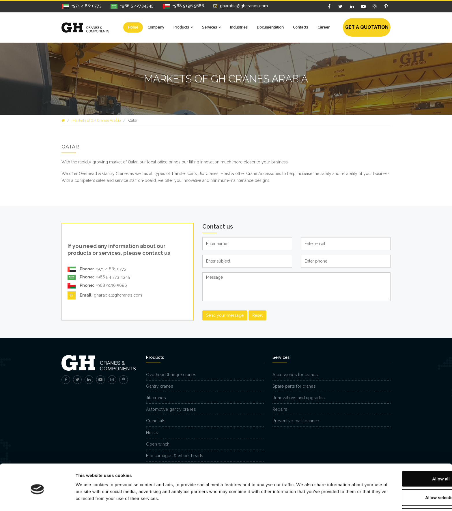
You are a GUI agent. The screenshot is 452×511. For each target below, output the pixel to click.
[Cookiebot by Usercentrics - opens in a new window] (37, 499)
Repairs (279, 409)
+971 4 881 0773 (97, 269)
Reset (257, 315)
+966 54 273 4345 (99, 277)
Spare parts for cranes (294, 386)
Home (133, 27)
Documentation (270, 27)
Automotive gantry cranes (171, 409)
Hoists (152, 432)
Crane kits (155, 420)
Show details (302, 496)
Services (209, 27)
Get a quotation (367, 27)
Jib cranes (156, 397)
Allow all (404, 457)
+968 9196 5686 (97, 286)
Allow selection (403, 476)
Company (155, 27)
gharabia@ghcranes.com (105, 295)
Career (323, 27)
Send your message (225, 315)
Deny (404, 495)
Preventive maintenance (295, 420)
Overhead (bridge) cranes (171, 374)
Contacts (300, 27)
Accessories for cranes (295, 374)
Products (181, 27)
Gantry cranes (159, 386)
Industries (239, 27)
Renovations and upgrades (298, 397)
